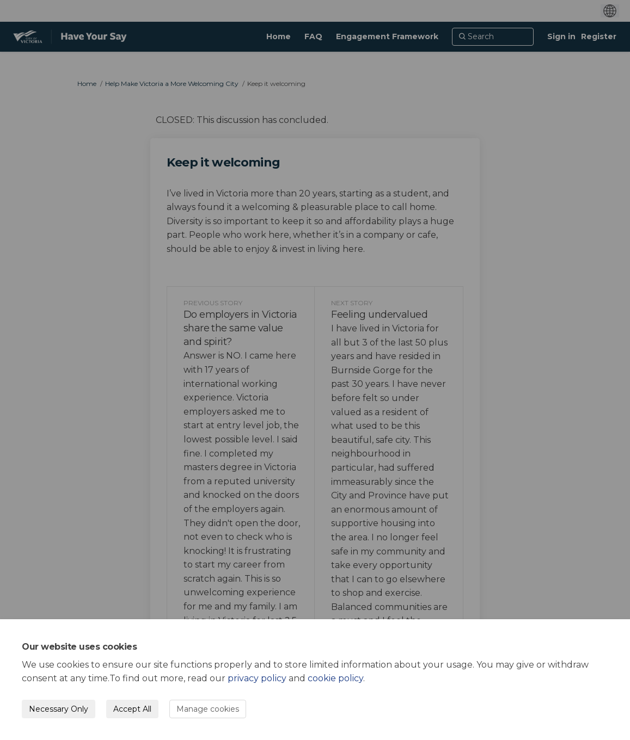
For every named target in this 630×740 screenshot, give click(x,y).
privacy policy (257, 678)
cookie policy (335, 678)
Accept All (132, 709)
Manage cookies (207, 709)
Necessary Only (58, 709)
